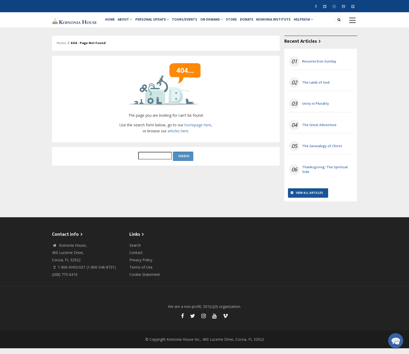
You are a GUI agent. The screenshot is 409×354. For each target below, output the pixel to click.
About (128, 23)
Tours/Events (190, 23)
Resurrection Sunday (319, 67)
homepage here (197, 130)
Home (111, 23)
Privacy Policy (140, 265)
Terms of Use (141, 272)
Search (135, 251)
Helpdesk (317, 23)
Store (241, 23)
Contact (136, 258)
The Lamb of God (315, 88)
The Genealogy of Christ (322, 152)
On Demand (219, 23)
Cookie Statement (144, 280)
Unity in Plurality (315, 109)
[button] (395, 340)
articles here (178, 136)
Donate (257, 23)
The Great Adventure (319, 130)
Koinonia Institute (286, 23)
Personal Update (156, 23)
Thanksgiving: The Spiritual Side (324, 175)
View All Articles (309, 198)
